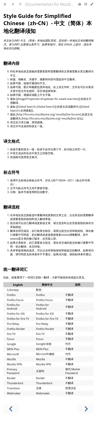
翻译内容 (11, 63)
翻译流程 (11, 207)
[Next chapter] (86, 409)
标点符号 (11, 172)
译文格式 (11, 141)
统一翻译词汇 (15, 269)
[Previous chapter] (11, 409)
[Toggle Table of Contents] (5, 4)
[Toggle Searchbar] (20, 4)
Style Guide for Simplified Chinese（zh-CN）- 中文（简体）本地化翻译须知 (47, 23)
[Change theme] (13, 4)
